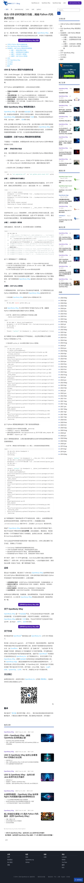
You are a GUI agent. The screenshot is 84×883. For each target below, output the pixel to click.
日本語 (68, 877)
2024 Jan (63, 366)
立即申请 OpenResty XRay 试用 (29, 40)
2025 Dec (63, 316)
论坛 (26, 857)
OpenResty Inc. (36, 636)
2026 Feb (63, 311)
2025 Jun (63, 332)
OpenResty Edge (57, 3)
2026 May (63, 303)
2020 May (63, 443)
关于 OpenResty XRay (13, 60)
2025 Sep (63, 324)
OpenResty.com (35, 3)
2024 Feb (63, 364)
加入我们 (10, 862)
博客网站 (43, 679)
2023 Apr (63, 390)
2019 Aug (63, 451)
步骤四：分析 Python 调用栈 (19, 56)
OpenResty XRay (46, 3)
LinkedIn (64, 857)
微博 (63, 865)
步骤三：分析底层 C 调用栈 (18, 54)
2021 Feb (63, 422)
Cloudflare (13, 648)
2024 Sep (63, 345)
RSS (63, 867)
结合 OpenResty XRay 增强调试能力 (17, 46)
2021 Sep (63, 406)
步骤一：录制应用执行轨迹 (18, 50)
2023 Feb (63, 393)
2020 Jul (63, 438)
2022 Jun (63, 398)
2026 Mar (63, 308)
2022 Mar (63, 401)
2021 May (63, 414)
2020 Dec (63, 425)
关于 (8, 857)
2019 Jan (63, 456)
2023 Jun (63, 385)
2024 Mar (63, 361)
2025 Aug (63, 327)
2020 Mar (63, 446)
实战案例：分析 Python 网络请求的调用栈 (19, 48)
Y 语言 (32, 117)
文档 (64, 3)
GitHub (27, 862)
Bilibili (63, 859)
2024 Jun (63, 353)
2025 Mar (63, 340)
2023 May (63, 388)
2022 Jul (63, 395)
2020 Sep (63, 433)
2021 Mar (63, 419)
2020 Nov (63, 427)
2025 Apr (63, 337)
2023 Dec (63, 369)
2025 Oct (63, 321)
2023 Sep (63, 377)
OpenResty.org (29, 859)
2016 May (63, 459)
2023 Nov (63, 372)
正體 (59, 877)
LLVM (19, 670)
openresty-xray (19, 9)
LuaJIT (48, 667)
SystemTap (12, 670)
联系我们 (10, 859)
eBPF (19, 622)
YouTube (64, 862)
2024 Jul (63, 350)
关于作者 (10, 62)
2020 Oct (63, 430)
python (39, 9)
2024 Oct (63, 343)
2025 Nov (63, 319)
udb (33, 9)
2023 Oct (63, 374)
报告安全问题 (41, 877)
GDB (22, 120)
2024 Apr (63, 358)
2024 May (63, 356)
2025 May (63, 335)
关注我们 (10, 64)
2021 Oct (63, 404)
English (63, 877)
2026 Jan (63, 313)
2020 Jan (63, 449)
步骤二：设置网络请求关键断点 (20, 52)
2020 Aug (63, 435)
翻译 (8, 66)
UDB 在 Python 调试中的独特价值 (17, 44)
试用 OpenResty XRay (74, 3)
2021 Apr (63, 417)
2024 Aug (63, 348)
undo (27, 9)
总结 (8, 58)
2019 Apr (63, 454)
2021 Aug (63, 409)
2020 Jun (63, 441)
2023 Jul (63, 382)
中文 (55, 877)
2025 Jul (63, 329)
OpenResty (17, 636)
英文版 (14, 713)
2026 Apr (63, 305)
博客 (8, 865)
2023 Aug (63, 380)
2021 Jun (63, 411)
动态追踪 (27, 112)
